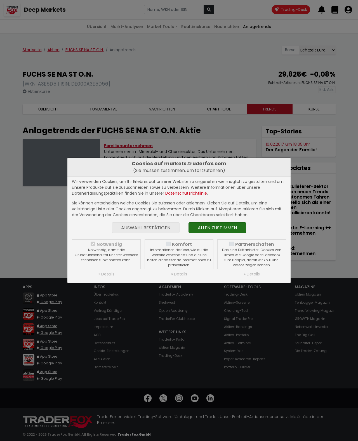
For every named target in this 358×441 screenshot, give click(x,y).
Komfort (182, 244)
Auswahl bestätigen (145, 228)
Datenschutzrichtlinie (186, 193)
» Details (106, 274)
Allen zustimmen (217, 228)
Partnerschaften (254, 244)
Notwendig (109, 244)
